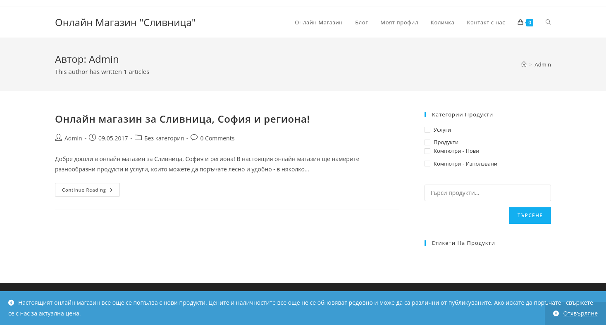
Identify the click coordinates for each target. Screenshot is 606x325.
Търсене (530, 215)
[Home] (524, 64)
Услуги (442, 129)
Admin (543, 64)
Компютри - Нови (457, 150)
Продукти (446, 142)
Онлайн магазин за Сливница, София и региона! (182, 119)
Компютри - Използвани (465, 163)
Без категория (164, 138)
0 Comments (217, 138)
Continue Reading (91, 191)
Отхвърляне (580, 313)
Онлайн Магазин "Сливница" (125, 22)
